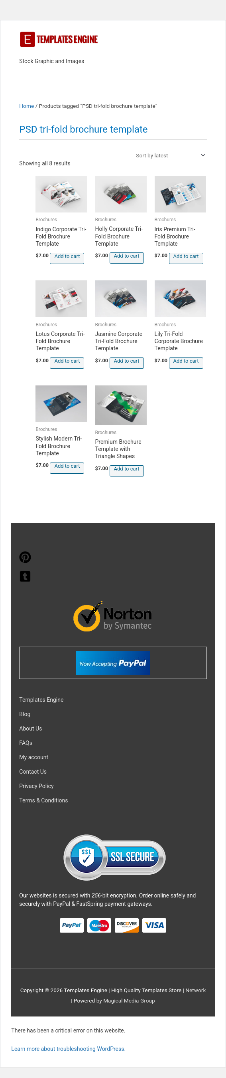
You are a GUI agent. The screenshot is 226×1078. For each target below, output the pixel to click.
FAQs (25, 743)
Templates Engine (41, 700)
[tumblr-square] (25, 580)
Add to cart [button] (67, 256)
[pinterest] (25, 561)
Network (195, 990)
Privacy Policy (36, 786)
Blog (24, 714)
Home (26, 106)
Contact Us (33, 771)
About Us (30, 728)
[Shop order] (169, 155)
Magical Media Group (129, 1000)
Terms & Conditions (43, 800)
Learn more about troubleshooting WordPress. (68, 1049)
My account (33, 757)
